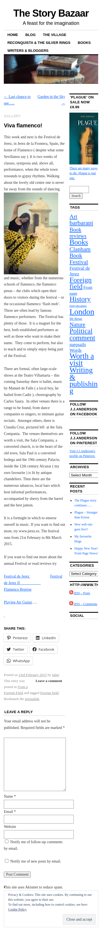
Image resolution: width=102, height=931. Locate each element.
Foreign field (49, 693)
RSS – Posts (79, 593)
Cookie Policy (17, 909)
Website (10, 827)
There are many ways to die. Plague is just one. (83, 173)
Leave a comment (49, 681)
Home (12, 35)
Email (10, 812)
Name (10, 796)
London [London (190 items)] (81, 311)
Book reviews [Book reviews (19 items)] (77, 233)
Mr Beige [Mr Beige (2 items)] (75, 319)
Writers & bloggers (27, 51)
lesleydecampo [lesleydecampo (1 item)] (77, 305)
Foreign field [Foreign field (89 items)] (80, 283)
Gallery (12, 116)
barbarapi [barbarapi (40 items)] (81, 222)
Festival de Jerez (17, 576)
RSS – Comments (83, 604)
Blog (30, 35)
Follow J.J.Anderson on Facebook (83, 409)
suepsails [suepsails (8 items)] (77, 344)
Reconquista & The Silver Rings (38, 43)
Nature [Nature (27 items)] (77, 324)
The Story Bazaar (51, 13)
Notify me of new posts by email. (35, 861)
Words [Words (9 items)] (75, 350)
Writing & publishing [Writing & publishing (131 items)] (83, 380)
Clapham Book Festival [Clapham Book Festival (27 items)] (80, 255)
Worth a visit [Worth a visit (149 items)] (81, 359)
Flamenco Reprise (17, 589)
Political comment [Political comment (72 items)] (82, 334)
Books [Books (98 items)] (78, 242)
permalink (32, 699)
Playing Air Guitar (18, 602)
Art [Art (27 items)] (73, 216)
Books (84, 43)
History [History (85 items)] (80, 299)
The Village (54, 35)
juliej (55, 675)
